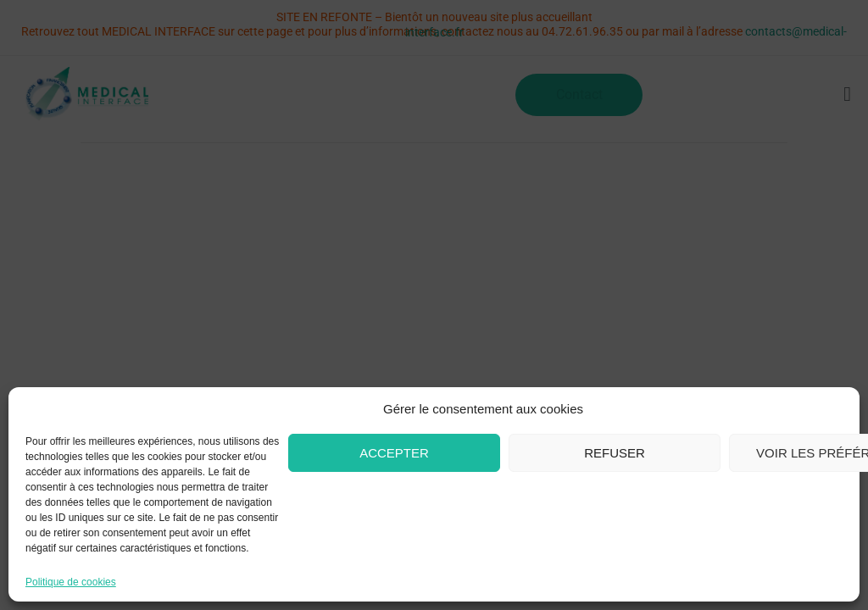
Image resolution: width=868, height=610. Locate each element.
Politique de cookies (70, 582)
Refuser (614, 453)
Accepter (394, 453)
